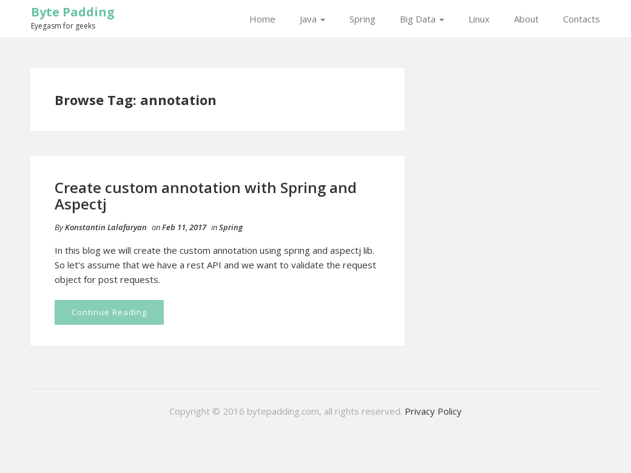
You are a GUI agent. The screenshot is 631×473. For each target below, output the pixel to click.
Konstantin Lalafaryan (106, 227)
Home (262, 19)
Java (312, 19)
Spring (362, 19)
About (526, 19)
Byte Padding (73, 12)
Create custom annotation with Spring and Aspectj (206, 195)
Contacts (581, 19)
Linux (479, 19)
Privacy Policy (433, 411)
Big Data (422, 19)
